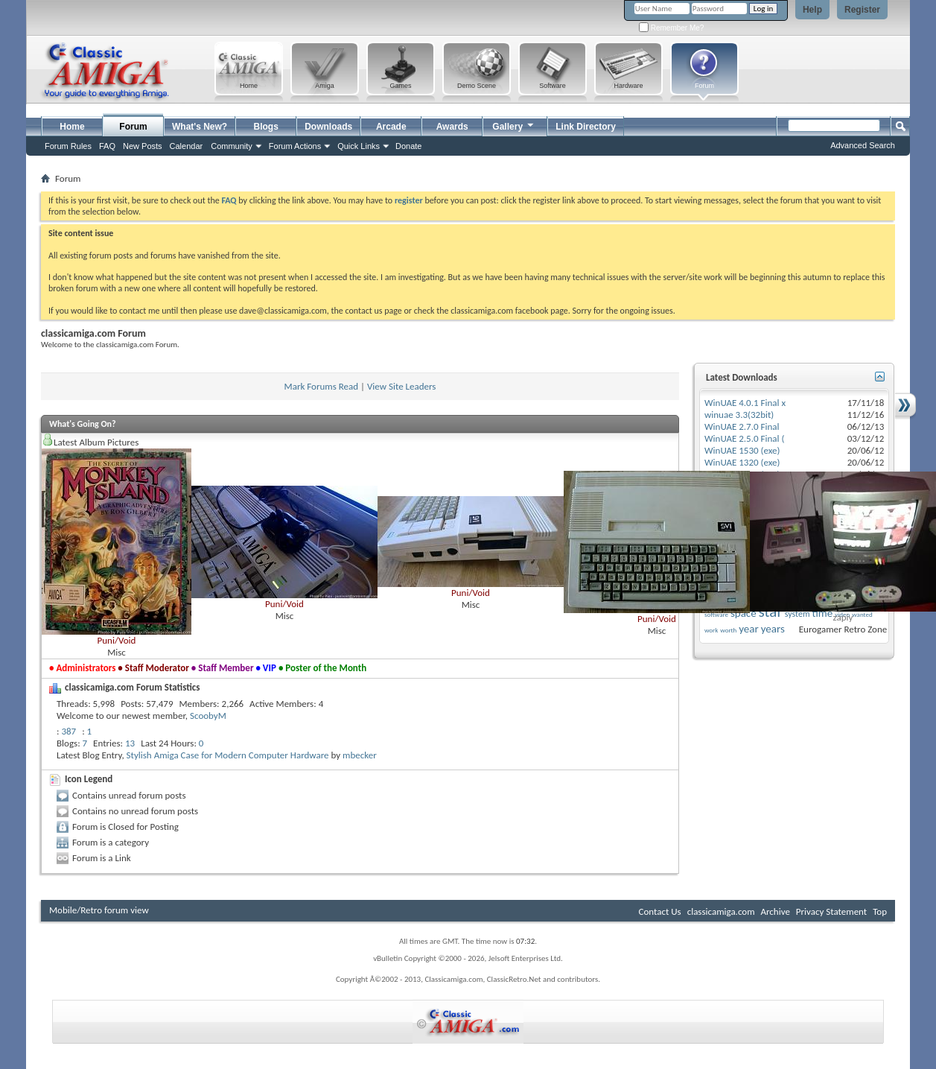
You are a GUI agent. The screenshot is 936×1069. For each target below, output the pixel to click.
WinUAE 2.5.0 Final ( (744, 438)
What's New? (199, 126)
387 (68, 731)
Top (880, 911)
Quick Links (358, 146)
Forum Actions (295, 146)
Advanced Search (862, 145)
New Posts (142, 146)
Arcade (391, 126)
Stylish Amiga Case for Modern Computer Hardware (228, 755)
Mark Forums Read (321, 386)
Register (862, 9)
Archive (774, 911)
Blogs (266, 126)
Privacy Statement (831, 911)
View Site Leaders (401, 386)
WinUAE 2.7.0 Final (742, 426)
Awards (452, 126)
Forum (133, 126)
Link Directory (585, 126)
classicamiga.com (721, 911)
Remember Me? (671, 28)
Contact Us (660, 911)
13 (130, 743)
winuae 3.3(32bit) (739, 414)
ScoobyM (208, 715)
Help (812, 9)
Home (72, 126)
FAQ (107, 146)
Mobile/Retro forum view (99, 910)
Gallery (513, 125)
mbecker (360, 755)
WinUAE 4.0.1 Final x (745, 402)
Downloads (328, 126)
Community (231, 146)
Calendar (186, 146)
